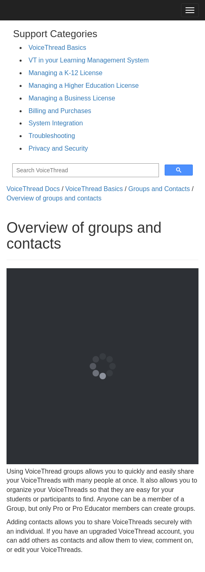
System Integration (56, 123)
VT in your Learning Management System (89, 60)
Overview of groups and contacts (54, 198)
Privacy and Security (58, 148)
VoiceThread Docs (33, 188)
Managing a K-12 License (65, 72)
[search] (84, 170)
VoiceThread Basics (57, 47)
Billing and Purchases (60, 110)
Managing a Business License (72, 98)
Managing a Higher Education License (84, 85)
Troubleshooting (52, 135)
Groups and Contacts (159, 188)
